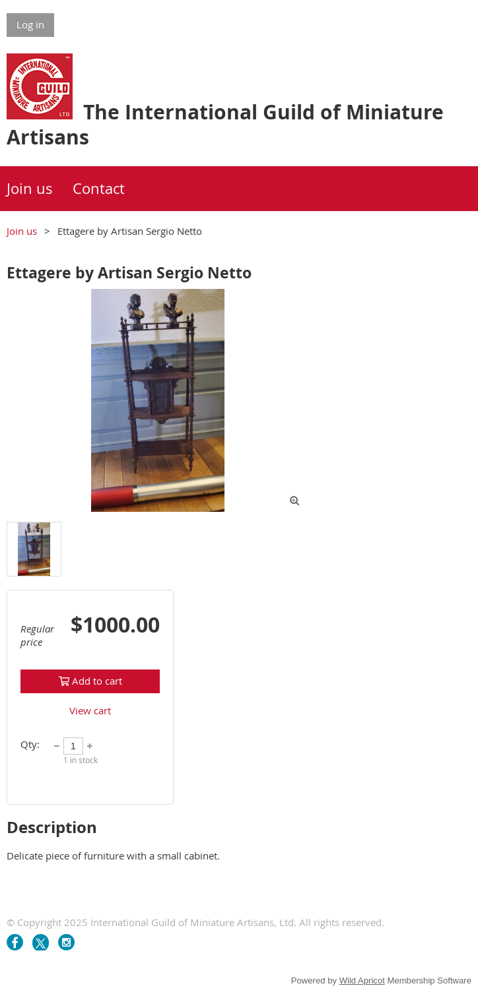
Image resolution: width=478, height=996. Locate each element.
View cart (90, 710)
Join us (22, 230)
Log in (30, 24)
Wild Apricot (362, 980)
